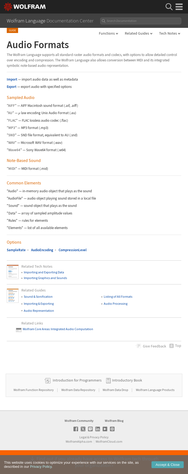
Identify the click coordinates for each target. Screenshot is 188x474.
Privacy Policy (99, 437)
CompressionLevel (73, 250)
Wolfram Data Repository (78, 390)
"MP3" (12, 127)
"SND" (11, 135)
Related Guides (137, 33)
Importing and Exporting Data (44, 272)
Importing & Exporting (39, 303)
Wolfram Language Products (155, 390)
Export (11, 86)
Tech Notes (168, 33)
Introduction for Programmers (77, 380)
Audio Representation (39, 311)
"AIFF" (11, 105)
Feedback (154, 346)
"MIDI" (12, 168)
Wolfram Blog (114, 421)
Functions (107, 33)
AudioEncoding (42, 250)
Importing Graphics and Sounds (45, 278)
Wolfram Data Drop (116, 390)
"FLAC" (12, 120)
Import (12, 79)
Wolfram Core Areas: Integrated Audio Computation (58, 329)
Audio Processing (115, 303)
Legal (83, 437)
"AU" (10, 113)
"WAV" (11, 142)
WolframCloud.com (109, 441)
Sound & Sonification (38, 296)
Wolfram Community (79, 421)
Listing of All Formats (118, 296)
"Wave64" (14, 150)
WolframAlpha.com (79, 441)
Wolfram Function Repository (34, 390)
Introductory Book (127, 380)
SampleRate (16, 250)
